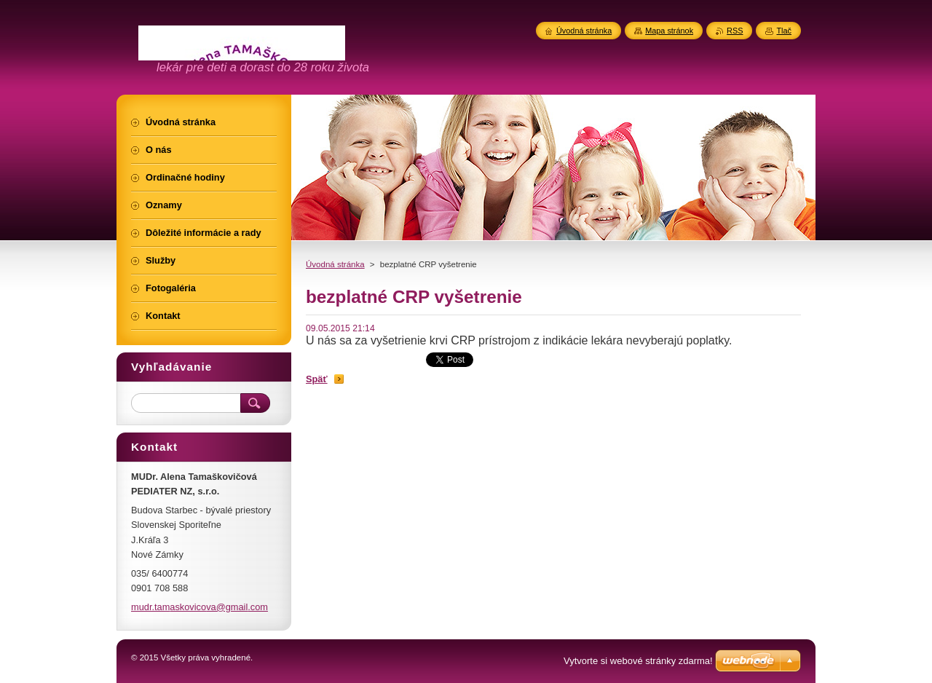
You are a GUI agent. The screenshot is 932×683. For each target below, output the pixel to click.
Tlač (783, 30)
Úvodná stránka (335, 264)
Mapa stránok (669, 30)
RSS (735, 30)
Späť (317, 379)
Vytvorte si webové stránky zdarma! (638, 660)
